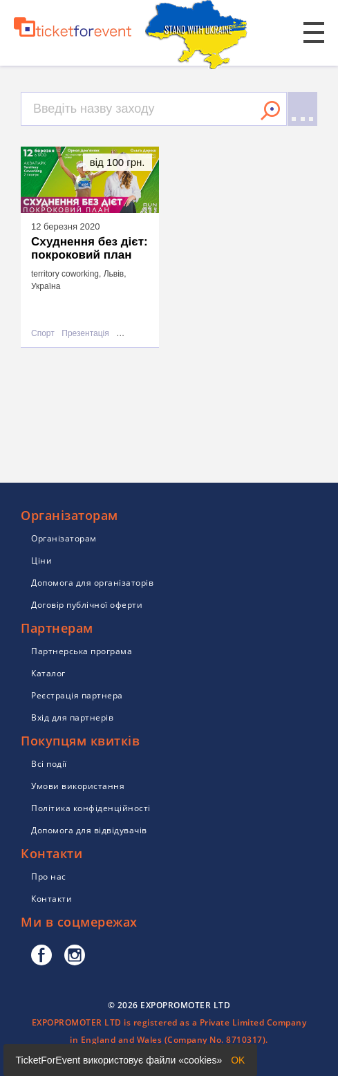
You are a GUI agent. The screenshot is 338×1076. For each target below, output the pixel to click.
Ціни (41, 560)
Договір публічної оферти (86, 605)
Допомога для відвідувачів (89, 830)
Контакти (51, 899)
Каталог (48, 673)
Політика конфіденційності (91, 808)
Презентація (85, 333)
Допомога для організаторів (92, 582)
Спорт (43, 333)
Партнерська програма (81, 651)
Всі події (49, 764)
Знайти (270, 110)
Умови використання (77, 786)
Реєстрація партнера (77, 695)
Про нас (48, 876)
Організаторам (64, 538)
